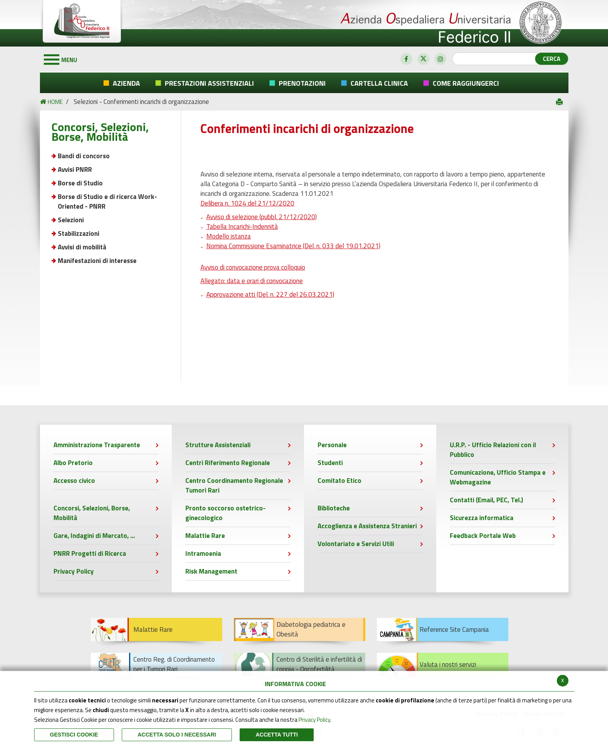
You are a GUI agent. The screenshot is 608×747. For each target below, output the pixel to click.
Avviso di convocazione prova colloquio (252, 267)
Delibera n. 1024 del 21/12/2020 (247, 203)
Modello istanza (228, 236)
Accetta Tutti (277, 734)
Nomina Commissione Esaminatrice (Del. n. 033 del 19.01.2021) (293, 246)
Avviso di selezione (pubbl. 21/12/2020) (261, 217)
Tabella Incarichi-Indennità (242, 226)
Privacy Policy (314, 719)
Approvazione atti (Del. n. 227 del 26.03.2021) (270, 294)
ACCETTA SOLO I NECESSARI (177, 734)
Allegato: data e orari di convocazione (251, 281)
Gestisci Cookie (74, 734)
